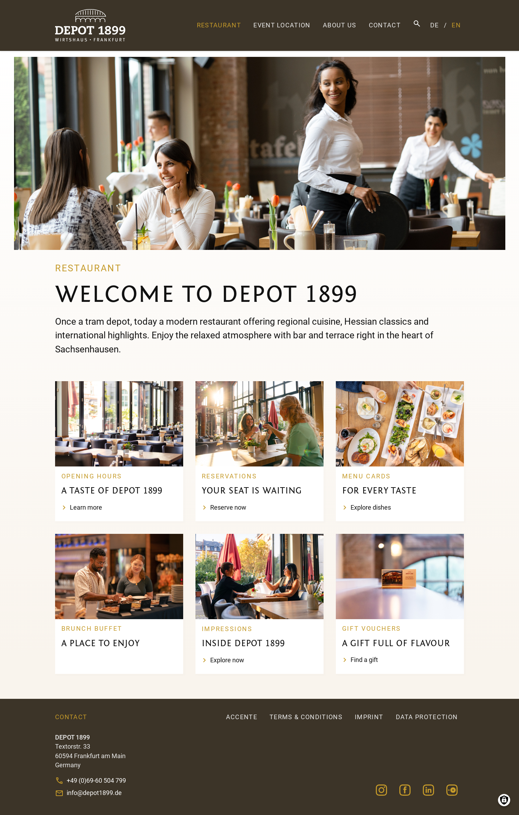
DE (434, 25)
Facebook (405, 790)
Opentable (452, 790)
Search (417, 23)
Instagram (381, 790)
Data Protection (427, 717)
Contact (385, 25)
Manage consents (504, 800)
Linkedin (428, 790)
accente (241, 717)
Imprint (369, 717)
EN (456, 25)
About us (340, 25)
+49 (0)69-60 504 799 (96, 780)
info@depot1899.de (94, 792)
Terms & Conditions (306, 717)
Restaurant (219, 25)
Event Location (281, 25)
